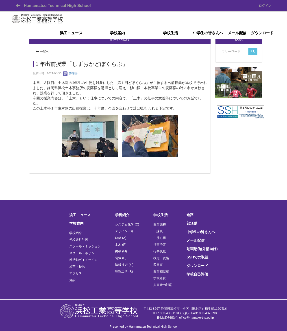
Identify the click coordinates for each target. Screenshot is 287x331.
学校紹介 (75, 233)
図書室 (158, 265)
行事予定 (159, 244)
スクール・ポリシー (83, 253)
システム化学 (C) (127, 224)
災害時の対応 (162, 285)
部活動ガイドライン (83, 260)
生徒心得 (159, 238)
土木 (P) (120, 244)
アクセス (75, 273)
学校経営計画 (78, 239)
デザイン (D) (124, 231)
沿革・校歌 (77, 266)
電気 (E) (120, 258)
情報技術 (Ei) (124, 265)
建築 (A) (120, 238)
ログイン (265, 5)
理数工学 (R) (124, 271)
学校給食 (159, 278)
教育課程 (159, 224)
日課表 (158, 231)
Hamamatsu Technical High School (57, 5)
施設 (72, 280)
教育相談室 (161, 271)
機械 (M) (121, 251)
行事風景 (159, 251)
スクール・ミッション (85, 246)
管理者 (70, 73)
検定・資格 (161, 258)
